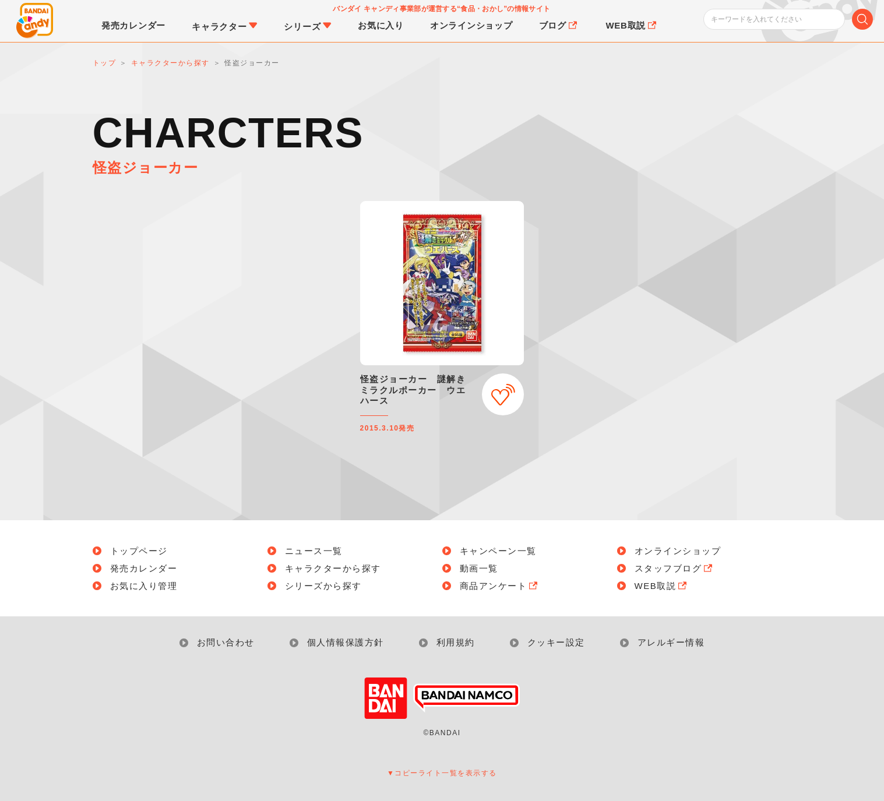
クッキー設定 (556, 642)
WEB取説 (662, 585)
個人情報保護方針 (345, 642)
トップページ (139, 550)
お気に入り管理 (144, 585)
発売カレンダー (144, 568)
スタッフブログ (675, 568)
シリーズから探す (323, 585)
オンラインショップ (678, 550)
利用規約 (455, 642)
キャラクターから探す (333, 568)
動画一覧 (479, 568)
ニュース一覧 (314, 550)
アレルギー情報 (671, 642)
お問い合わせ (226, 642)
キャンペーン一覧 (498, 550)
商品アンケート (500, 585)
